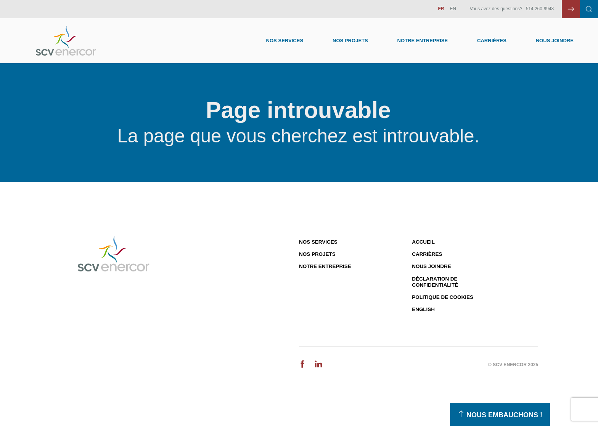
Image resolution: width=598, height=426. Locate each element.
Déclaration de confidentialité (435, 282)
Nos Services (285, 40)
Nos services (318, 242)
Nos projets (317, 254)
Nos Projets (350, 40)
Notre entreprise (422, 40)
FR (441, 8)
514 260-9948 (540, 8)
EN (453, 8)
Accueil (423, 242)
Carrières (491, 40)
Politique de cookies (442, 297)
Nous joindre (555, 40)
